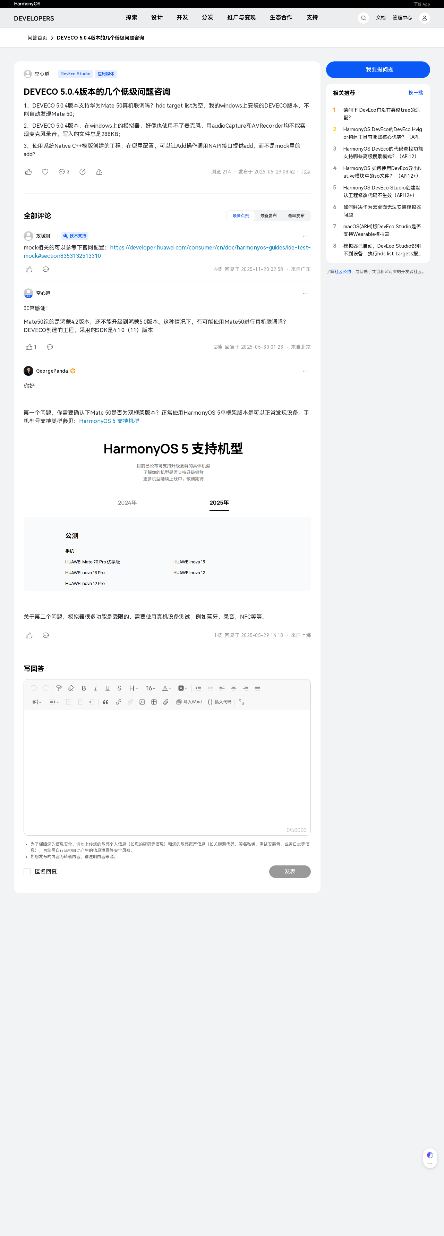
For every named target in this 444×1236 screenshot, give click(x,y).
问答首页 (37, 38)
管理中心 (402, 17)
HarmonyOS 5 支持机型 (109, 421)
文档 (381, 17)
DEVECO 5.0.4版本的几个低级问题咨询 (100, 38)
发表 (290, 871)
